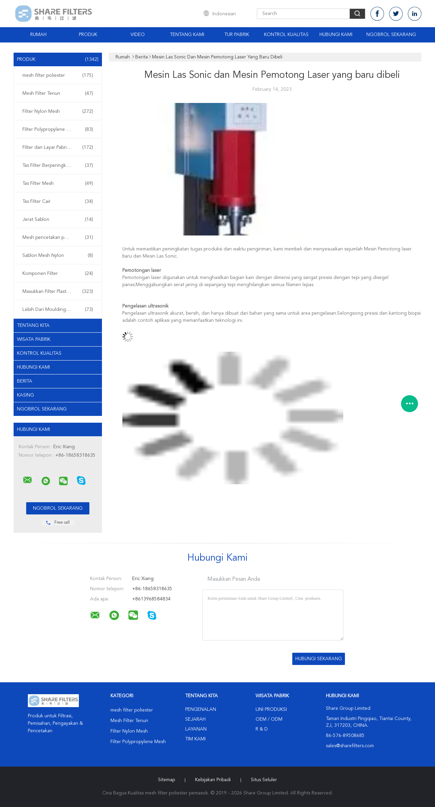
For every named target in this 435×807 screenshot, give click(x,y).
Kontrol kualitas (39, 353)
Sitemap (166, 779)
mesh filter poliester (57, 75)
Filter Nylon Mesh (57, 111)
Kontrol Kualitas (286, 34)
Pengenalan (200, 709)
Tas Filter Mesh (57, 183)
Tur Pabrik (236, 34)
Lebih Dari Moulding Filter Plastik (57, 309)
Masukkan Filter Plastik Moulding (57, 291)
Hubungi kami (335, 34)
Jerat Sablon (57, 219)
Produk (88, 34)
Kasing (25, 395)
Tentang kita (33, 325)
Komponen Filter (57, 273)
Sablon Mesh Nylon (57, 255)
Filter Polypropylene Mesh (57, 129)
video (137, 34)
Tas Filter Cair (57, 201)
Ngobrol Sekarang (391, 34)
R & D (262, 729)
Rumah (38, 34)
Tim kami (195, 739)
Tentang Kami (187, 34)
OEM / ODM (269, 719)
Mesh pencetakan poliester (57, 237)
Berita (24, 381)
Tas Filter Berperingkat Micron (57, 165)
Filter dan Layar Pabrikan (57, 147)
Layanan (196, 729)
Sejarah (195, 719)
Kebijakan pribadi (213, 779)
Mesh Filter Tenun (57, 93)
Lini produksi (271, 709)
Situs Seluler (264, 779)
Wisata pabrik (33, 339)
